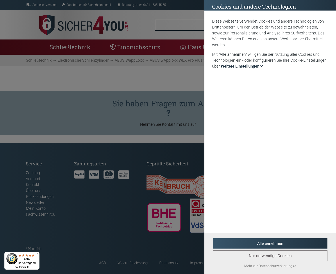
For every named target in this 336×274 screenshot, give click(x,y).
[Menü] (36, 254)
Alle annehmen (270, 243)
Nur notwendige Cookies (270, 255)
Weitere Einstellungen (242, 66)
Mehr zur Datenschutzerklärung (270, 266)
